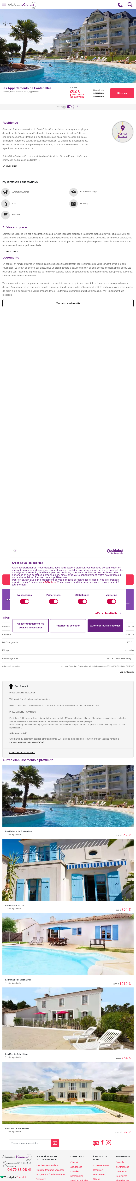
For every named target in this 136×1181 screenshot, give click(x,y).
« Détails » (49, 582)
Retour (8, 23)
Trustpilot (21, 1177)
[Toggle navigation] (4, 4)
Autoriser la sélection (68, 625)
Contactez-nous (101, 1165)
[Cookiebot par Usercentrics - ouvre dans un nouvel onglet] (112, 551)
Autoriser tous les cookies (105, 625)
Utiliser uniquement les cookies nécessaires (30, 625)
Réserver (122, 93)
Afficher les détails (106, 613)
